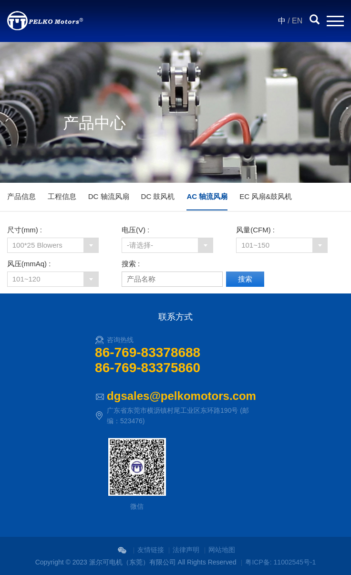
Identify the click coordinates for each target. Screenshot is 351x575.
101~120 (26, 279)
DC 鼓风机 (158, 196)
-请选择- (140, 245)
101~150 (255, 245)
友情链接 (150, 550)
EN (297, 21)
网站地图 (221, 550)
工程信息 (62, 196)
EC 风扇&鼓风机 (265, 196)
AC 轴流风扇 (206, 196)
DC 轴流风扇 (108, 196)
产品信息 (21, 196)
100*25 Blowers (37, 245)
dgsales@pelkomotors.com (181, 395)
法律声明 (186, 550)
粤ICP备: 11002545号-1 (280, 562)
